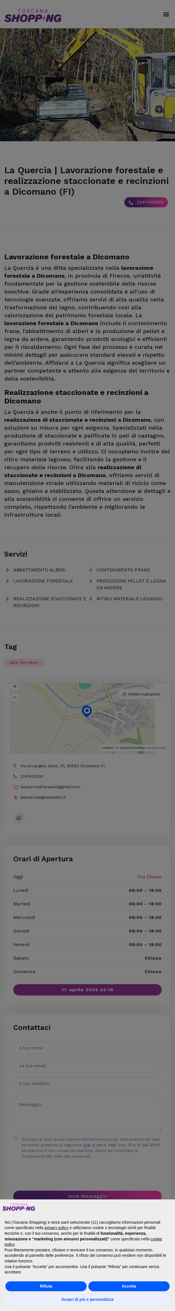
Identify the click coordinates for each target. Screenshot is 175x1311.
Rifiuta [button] (46, 1286)
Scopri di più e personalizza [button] (87, 1299)
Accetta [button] (129, 1286)
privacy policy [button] (57, 1227)
